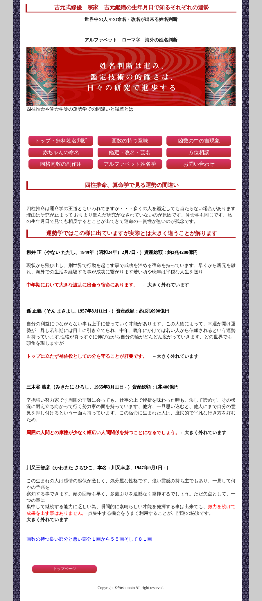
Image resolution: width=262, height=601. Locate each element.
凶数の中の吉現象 (199, 141)
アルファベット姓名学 (130, 164)
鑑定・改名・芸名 (130, 152)
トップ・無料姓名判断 (61, 141)
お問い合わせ (199, 164)
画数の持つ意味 (130, 141)
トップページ (64, 569)
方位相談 (199, 152)
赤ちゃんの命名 (61, 152)
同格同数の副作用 (61, 164)
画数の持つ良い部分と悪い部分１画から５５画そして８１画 (89, 539)
